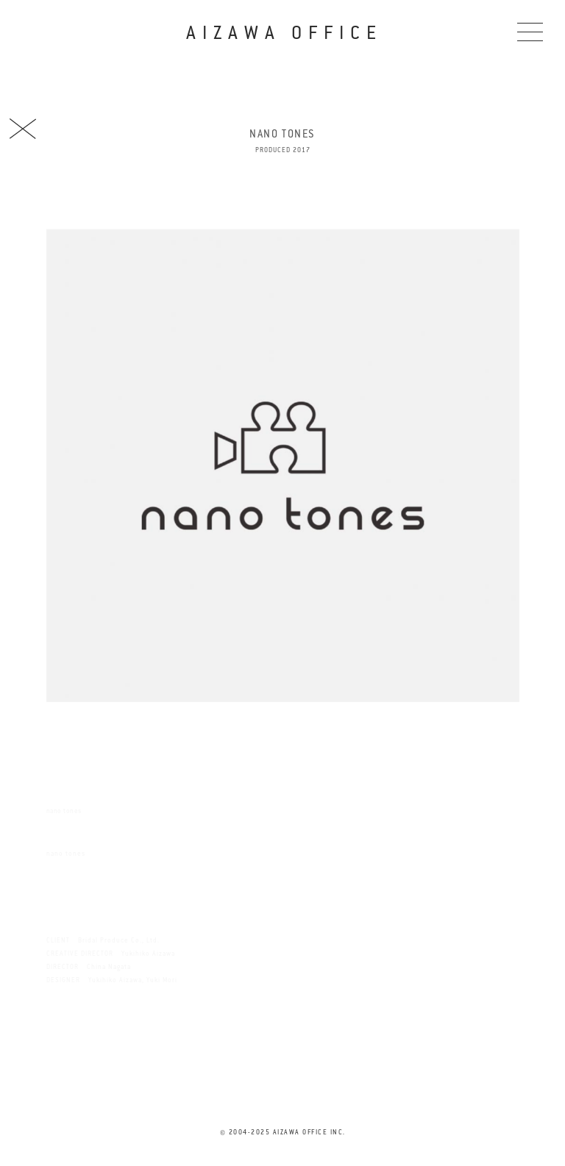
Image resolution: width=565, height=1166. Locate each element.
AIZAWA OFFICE (284, 32)
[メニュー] (530, 31)
